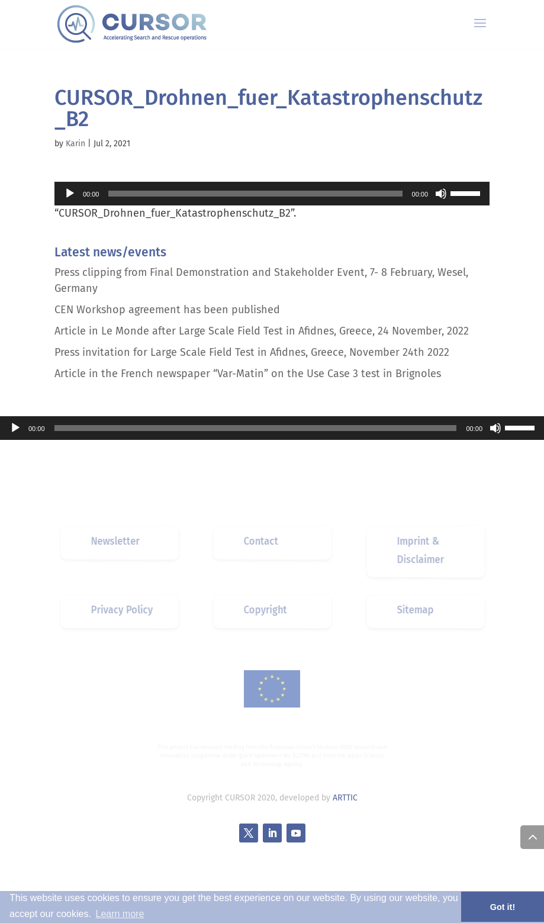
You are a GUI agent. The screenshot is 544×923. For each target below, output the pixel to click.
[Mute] (441, 194)
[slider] (255, 194)
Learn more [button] (119, 914)
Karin (75, 144)
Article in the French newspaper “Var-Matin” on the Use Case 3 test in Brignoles (247, 373)
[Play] (70, 194)
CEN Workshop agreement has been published (167, 309)
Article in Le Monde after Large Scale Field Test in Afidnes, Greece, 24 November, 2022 (261, 330)
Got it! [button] (502, 907)
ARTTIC (345, 798)
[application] (272, 193)
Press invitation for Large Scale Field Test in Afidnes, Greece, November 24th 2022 (251, 352)
